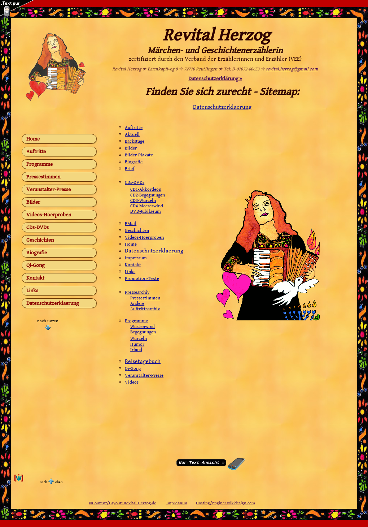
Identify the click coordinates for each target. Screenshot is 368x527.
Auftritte (36, 151)
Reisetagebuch (143, 361)
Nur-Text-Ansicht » (201, 462)
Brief (129, 169)
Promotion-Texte (142, 278)
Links (32, 291)
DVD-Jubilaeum (145, 211)
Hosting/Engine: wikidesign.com (225, 503)
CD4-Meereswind (146, 206)
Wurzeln (138, 338)
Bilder (33, 202)
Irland (136, 350)
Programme (39, 164)
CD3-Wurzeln (143, 200)
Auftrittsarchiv (145, 309)
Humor (137, 344)
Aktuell (132, 134)
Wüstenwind (142, 326)
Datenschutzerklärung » (215, 78)
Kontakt (35, 278)
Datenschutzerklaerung (52, 303)
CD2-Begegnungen (147, 195)
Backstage (134, 141)
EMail (130, 223)
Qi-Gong (35, 265)
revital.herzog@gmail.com (292, 69)
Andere (137, 303)
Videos (132, 382)
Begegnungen (143, 332)
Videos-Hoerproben (48, 215)
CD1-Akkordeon (145, 189)
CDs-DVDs (37, 227)
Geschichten (40, 240)
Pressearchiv (137, 292)
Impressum (136, 258)
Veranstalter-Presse (48, 189)
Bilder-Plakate (139, 155)
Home (33, 139)
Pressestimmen (43, 177)
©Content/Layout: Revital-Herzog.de (122, 503)
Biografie (36, 253)
